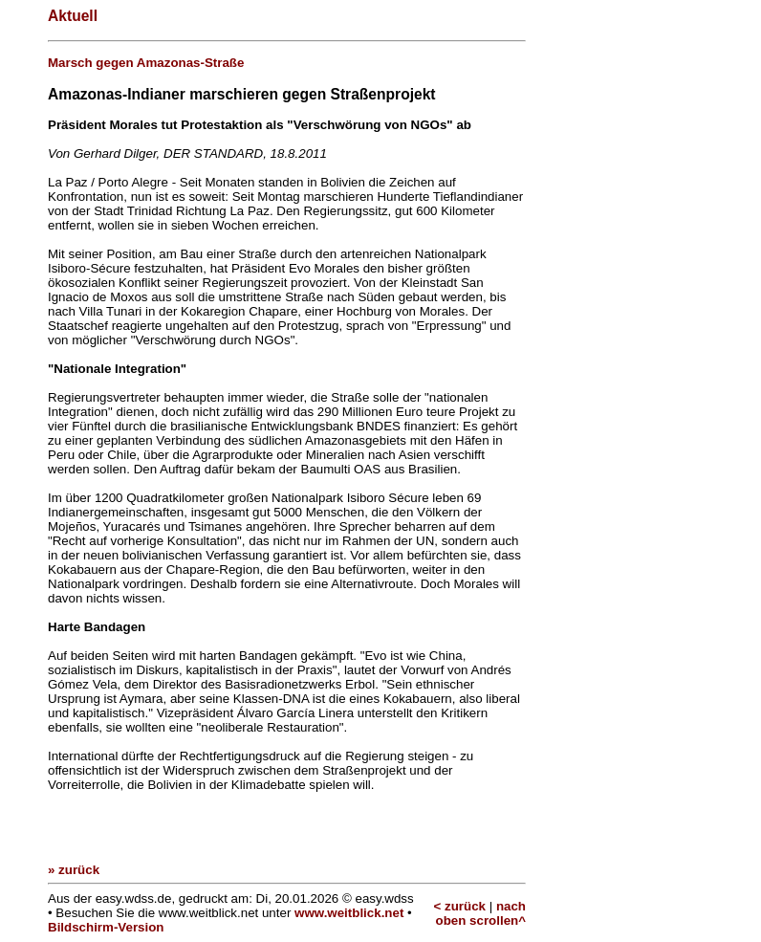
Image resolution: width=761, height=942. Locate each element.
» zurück (73, 870)
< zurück (460, 906)
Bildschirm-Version (105, 927)
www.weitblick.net (348, 913)
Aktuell (73, 16)
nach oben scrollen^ (481, 913)
